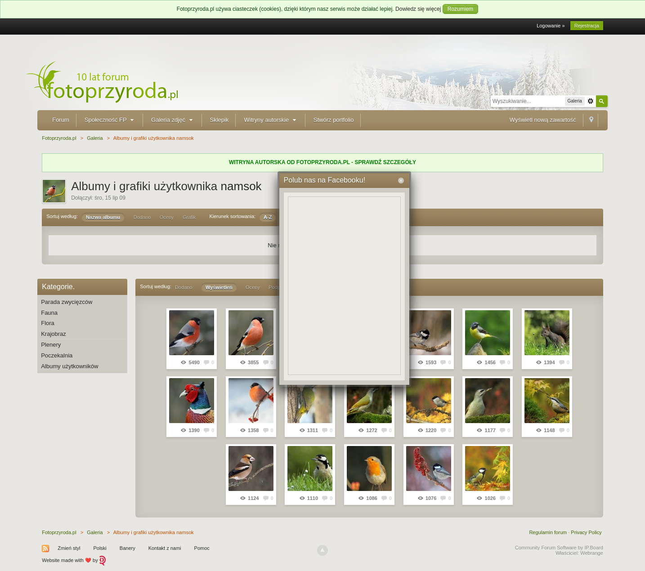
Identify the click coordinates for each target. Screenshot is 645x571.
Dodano (142, 217)
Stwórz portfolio (334, 119)
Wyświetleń (219, 287)
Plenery (51, 344)
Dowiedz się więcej (418, 9)
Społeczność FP (110, 119)
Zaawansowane (590, 101)
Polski (99, 548)
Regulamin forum (548, 532)
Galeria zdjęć (172, 119)
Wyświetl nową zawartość (543, 119)
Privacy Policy (586, 532)
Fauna (49, 312)
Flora (47, 323)
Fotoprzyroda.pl (59, 532)
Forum (60, 119)
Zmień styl (69, 548)
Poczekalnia (56, 355)
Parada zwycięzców (66, 302)
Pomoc (202, 548)
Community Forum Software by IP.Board (559, 547)
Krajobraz (53, 333)
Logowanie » (550, 25)
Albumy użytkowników (69, 366)
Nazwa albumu (103, 217)
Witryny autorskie (271, 119)
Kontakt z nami (164, 548)
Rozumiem (460, 9)
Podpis (276, 287)
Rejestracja (586, 25)
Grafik (189, 217)
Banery (127, 548)
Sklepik (219, 119)
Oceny (167, 217)
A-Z (268, 217)
